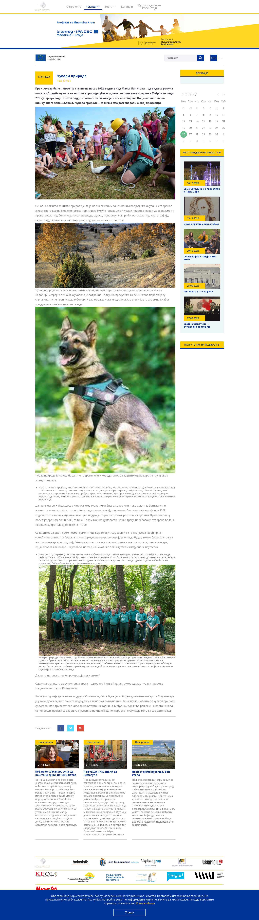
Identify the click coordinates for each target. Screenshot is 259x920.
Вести (110, 6)
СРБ (213, 58)
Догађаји (127, 6)
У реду (129, 912)
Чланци (93, 6)
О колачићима (145, 903)
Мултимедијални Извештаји (149, 6)
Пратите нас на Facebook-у (202, 344)
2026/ (189, 94)
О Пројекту (73, 6)
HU (220, 58)
